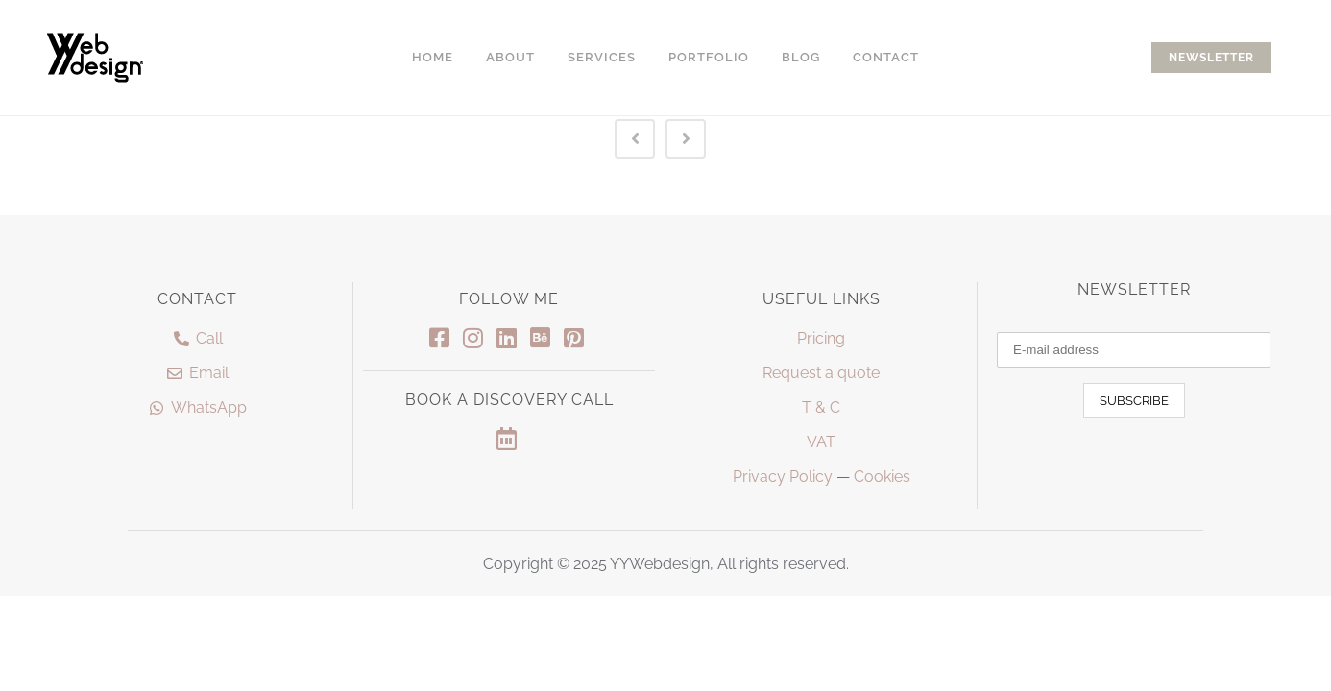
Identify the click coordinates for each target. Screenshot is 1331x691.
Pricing (821, 338)
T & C (821, 407)
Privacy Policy (783, 476)
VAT (821, 442)
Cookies (882, 476)
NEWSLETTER (1211, 57)
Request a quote (821, 373)
